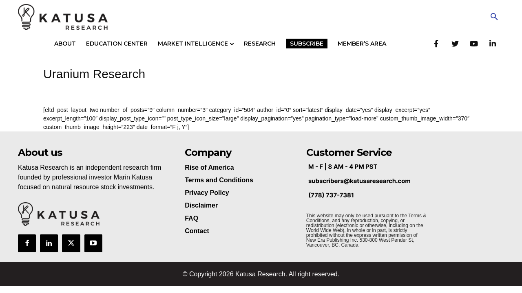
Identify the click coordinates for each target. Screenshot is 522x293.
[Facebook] (436, 43)
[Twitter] (455, 43)
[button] (494, 17)
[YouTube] (474, 43)
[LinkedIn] (492, 43)
